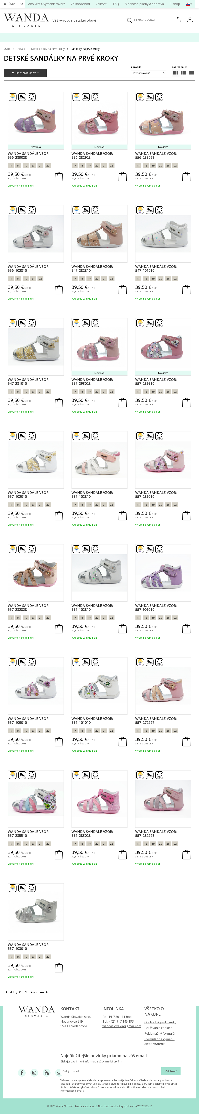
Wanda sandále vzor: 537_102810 (92, 494)
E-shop (175, 4)
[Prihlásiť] (190, 20)
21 (40, 165)
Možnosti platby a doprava (144, 4)
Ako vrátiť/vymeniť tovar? (46, 4)
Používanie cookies (158, 1028)
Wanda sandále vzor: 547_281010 (28, 381)
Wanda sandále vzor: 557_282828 (28, 607)
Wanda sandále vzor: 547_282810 (92, 268)
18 (18, 165)
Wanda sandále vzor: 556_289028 (28, 155)
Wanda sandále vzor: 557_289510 (156, 381)
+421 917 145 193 (121, 1021)
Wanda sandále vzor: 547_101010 (156, 268)
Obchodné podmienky (160, 1022)
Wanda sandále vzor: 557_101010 (92, 720)
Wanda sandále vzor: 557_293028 (92, 381)
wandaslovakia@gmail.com (121, 1026)
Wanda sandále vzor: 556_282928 (92, 155)
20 (33, 165)
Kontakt (69, 1008)
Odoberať (170, 1071)
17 (11, 165)
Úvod (12, 4)
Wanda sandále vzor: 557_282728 (156, 833)
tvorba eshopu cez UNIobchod (92, 1106)
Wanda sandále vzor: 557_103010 (28, 946)
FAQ (116, 4)
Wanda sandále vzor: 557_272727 (156, 720)
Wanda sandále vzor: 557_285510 (28, 833)
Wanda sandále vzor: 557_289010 (156, 494)
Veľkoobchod (80, 4)
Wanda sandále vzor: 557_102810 (92, 607)
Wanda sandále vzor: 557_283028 (92, 833)
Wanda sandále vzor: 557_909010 (156, 607)
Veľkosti (101, 4)
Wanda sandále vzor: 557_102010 (28, 494)
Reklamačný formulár (160, 1033)
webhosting (116, 1106)
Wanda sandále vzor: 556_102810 (28, 268)
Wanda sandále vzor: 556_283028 (156, 155)
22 (47, 165)
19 (25, 165)
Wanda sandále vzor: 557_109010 (28, 720)
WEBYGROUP (144, 1106)
